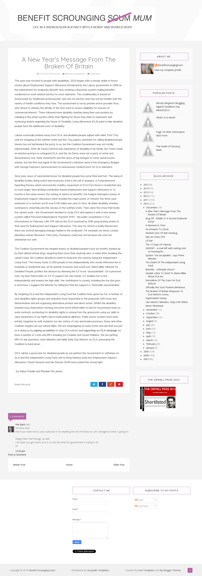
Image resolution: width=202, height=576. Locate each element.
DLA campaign (108, 330)
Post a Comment (17, 454)
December (152, 207)
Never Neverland (154, 305)
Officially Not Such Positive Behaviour (165, 287)
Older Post (119, 464)
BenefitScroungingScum (170, 65)
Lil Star (149, 240)
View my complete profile (168, 70)
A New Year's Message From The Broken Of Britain (163, 213)
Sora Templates (146, 570)
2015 (146, 184)
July (148, 324)
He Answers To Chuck (157, 229)
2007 (146, 359)
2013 (146, 192)
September (152, 317)
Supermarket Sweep (156, 298)
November (152, 309)
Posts (139, 500)
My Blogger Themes (170, 570)
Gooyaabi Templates (98, 570)
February (151, 343)
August (150, 321)
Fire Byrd (20, 424)
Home (69, 464)
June (148, 328)
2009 (146, 351)
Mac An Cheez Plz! (155, 236)
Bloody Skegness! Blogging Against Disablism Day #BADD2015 (170, 107)
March (149, 340)
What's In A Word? (165, 117)
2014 (146, 188)
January (150, 347)
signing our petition (44, 330)
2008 (146, 355)
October (150, 313)
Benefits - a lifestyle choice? (160, 269)
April (148, 336)
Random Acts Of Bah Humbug (161, 232)
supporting (89, 330)
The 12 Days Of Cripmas (158, 244)
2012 (146, 196)
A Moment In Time (155, 225)
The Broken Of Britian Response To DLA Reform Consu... (164, 293)
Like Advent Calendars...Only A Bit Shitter (167, 302)
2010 (146, 203)
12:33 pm (20, 451)
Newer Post (19, 464)
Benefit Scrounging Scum (42, 570)
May (148, 332)
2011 (146, 199)
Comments (142, 506)
